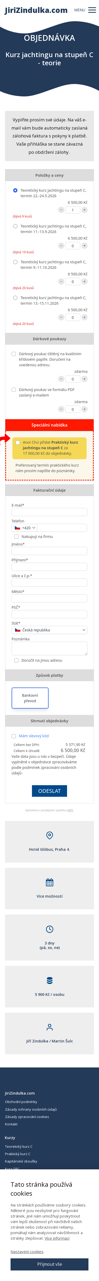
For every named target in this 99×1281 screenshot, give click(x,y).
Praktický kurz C (17, 1153)
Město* (18, 591)
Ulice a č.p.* (22, 575)
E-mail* (18, 505)
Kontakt (11, 1124)
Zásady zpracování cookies (27, 1116)
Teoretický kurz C (18, 1146)
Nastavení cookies (27, 1251)
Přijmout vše (49, 1264)
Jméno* (18, 544)
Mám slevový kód (34, 735)
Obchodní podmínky (21, 1101)
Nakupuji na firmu (37, 536)
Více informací (57, 1238)
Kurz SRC (12, 1168)
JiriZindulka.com (36, 10)
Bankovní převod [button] (30, 698)
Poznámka (21, 638)
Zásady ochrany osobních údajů (31, 1109)
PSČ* (16, 607)
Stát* (16, 623)
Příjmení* (20, 559)
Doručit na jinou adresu (41, 660)
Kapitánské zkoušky (21, 1161)
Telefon (18, 520)
